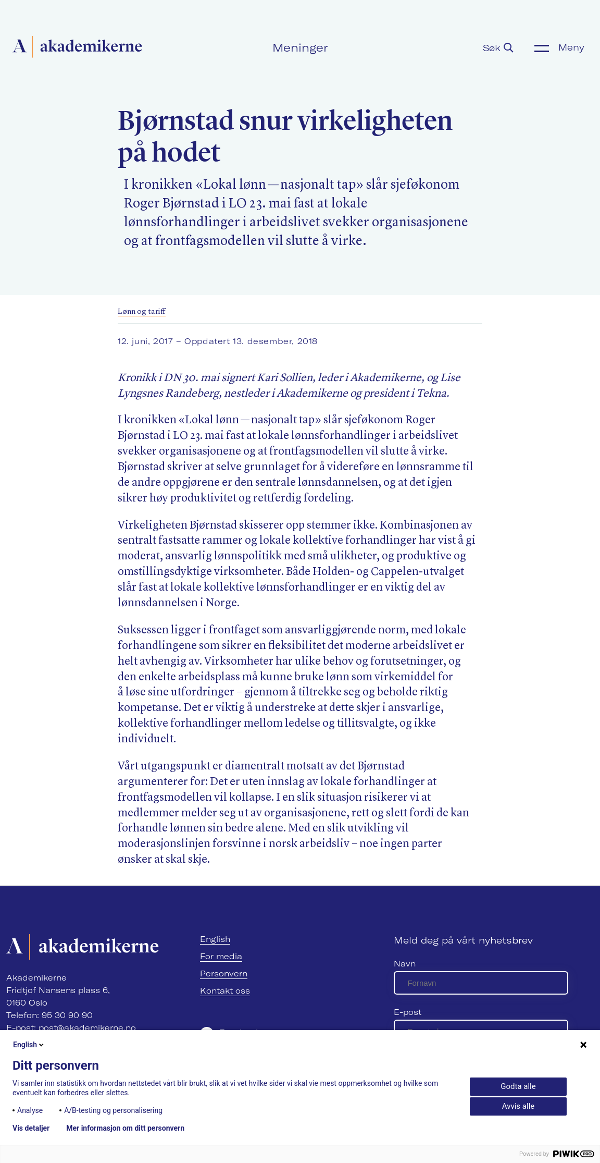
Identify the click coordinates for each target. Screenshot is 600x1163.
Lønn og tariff (142, 312)
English (215, 939)
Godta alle (518, 1086)
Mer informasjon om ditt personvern (125, 1128)
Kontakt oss (225, 991)
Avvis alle (518, 1106)
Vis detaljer (30, 1128)
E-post (407, 1012)
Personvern (223, 973)
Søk (498, 47)
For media (221, 956)
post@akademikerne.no (87, 1028)
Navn (405, 964)
